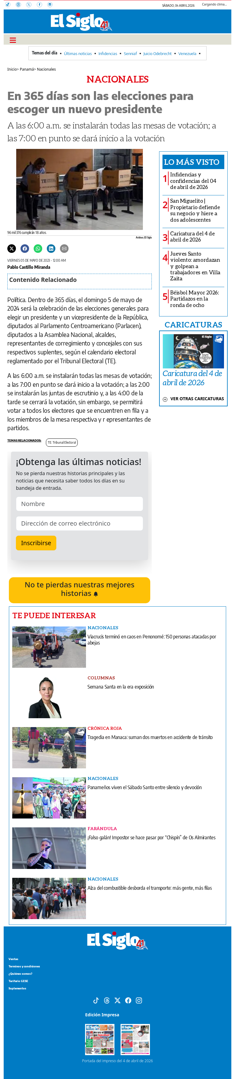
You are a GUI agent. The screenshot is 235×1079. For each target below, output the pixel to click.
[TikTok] (10, 5)
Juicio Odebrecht (158, 53)
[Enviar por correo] (64, 248)
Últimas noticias (78, 53)
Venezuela (187, 53)
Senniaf (130, 53)
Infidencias (108, 53)
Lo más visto (191, 161)
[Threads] (21, 5)
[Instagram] (51, 5)
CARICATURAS (193, 324)
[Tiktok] (96, 999)
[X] (31, 5)
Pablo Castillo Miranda (28, 267)
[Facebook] (42, 5)
